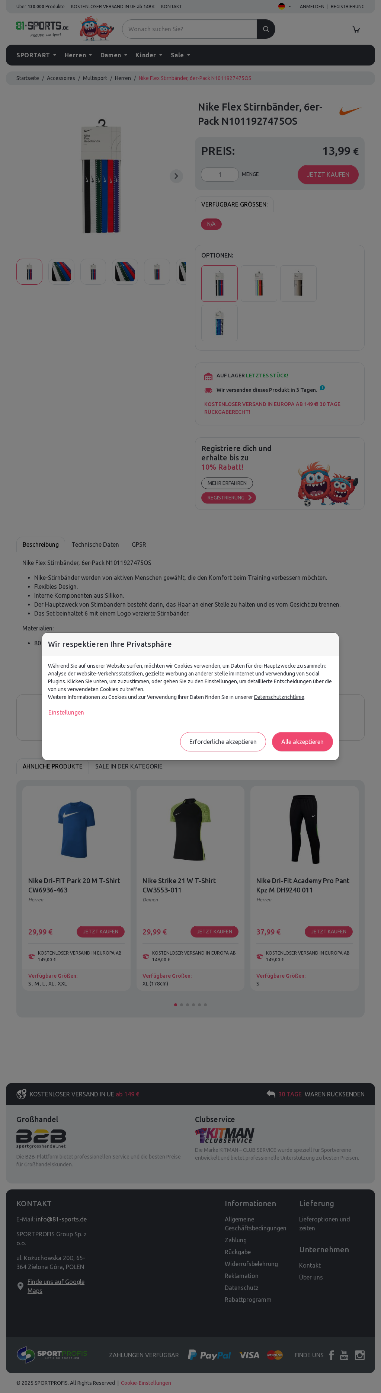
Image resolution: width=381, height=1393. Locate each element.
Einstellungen (66, 712)
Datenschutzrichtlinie (279, 697)
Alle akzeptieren (302, 741)
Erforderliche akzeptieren (223, 741)
